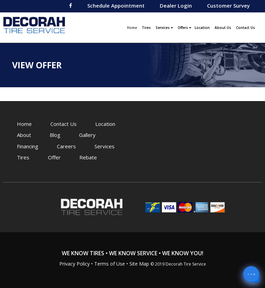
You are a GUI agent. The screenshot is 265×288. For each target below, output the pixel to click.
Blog (55, 134)
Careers (66, 146)
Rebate (88, 157)
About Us (223, 27)
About (24, 134)
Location (202, 27)
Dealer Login (176, 5)
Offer (54, 157)
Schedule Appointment (116, 5)
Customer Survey (228, 5)
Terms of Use (109, 263)
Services (164, 27)
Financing (27, 146)
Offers (184, 27)
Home (133, 27)
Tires (146, 27)
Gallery (87, 134)
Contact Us (245, 27)
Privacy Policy (74, 263)
